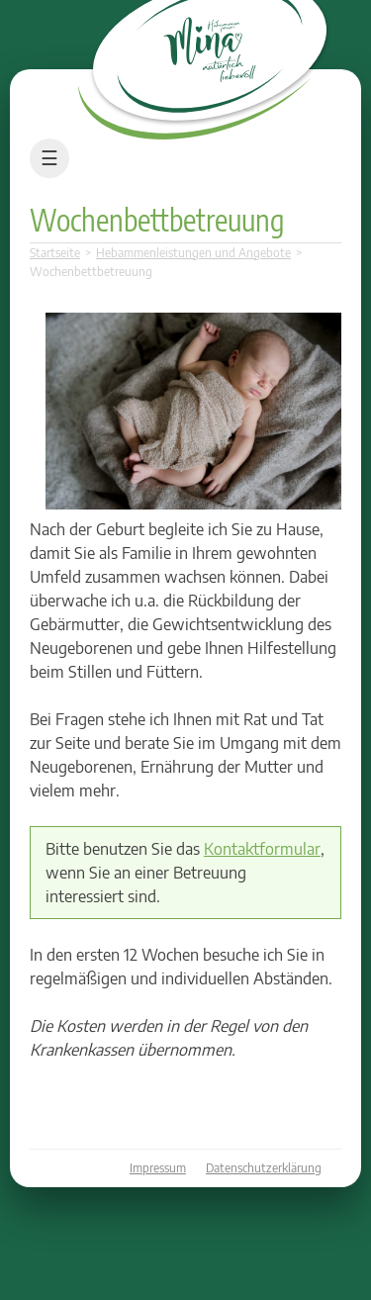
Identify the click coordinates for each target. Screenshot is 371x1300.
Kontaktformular (262, 849)
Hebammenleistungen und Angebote (193, 252)
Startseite (55, 252)
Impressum (158, 1168)
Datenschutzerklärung (264, 1168)
